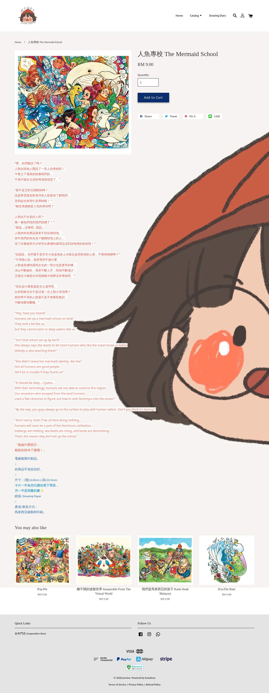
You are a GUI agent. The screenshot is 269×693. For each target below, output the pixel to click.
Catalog (196, 15)
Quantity (143, 75)
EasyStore (150, 677)
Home (179, 15)
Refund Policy (153, 684)
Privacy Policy (136, 684)
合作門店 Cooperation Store (30, 633)
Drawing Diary (217, 15)
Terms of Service (117, 684)
